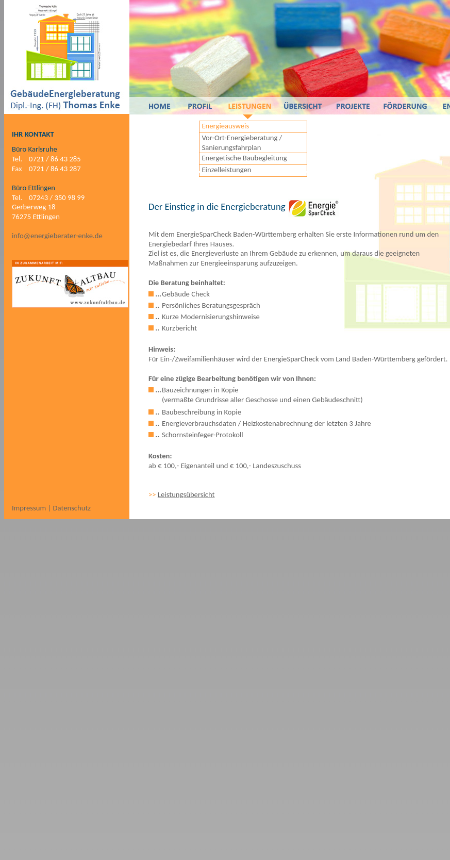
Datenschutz (72, 507)
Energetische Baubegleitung (244, 157)
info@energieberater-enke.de (57, 235)
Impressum (30, 507)
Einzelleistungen (226, 169)
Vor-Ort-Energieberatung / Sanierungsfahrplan (242, 142)
